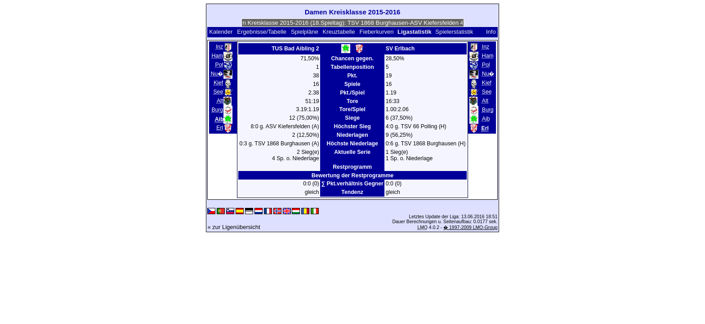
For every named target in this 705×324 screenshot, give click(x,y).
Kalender (220, 31)
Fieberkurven (377, 31)
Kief (218, 83)
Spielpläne (304, 31)
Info (491, 31)
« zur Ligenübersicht (233, 227)
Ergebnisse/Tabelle (261, 31)
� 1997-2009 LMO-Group (470, 227)
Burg (217, 110)
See (218, 92)
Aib (486, 119)
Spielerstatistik (454, 31)
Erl (219, 128)
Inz (219, 47)
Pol (219, 65)
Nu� (217, 74)
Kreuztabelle (338, 31)
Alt (220, 101)
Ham (217, 56)
